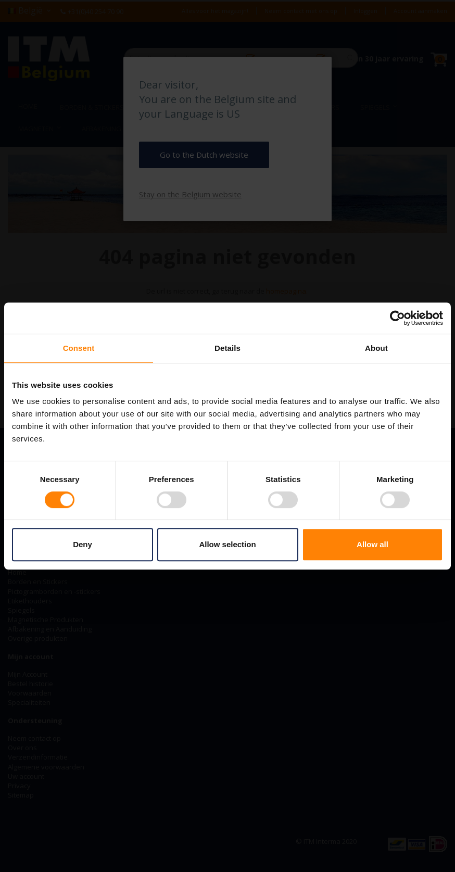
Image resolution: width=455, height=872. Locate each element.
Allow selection (227, 544)
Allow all (372, 544)
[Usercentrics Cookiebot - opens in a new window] (397, 318)
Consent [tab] (79, 348)
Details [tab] (227, 348)
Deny (82, 544)
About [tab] (376, 348)
